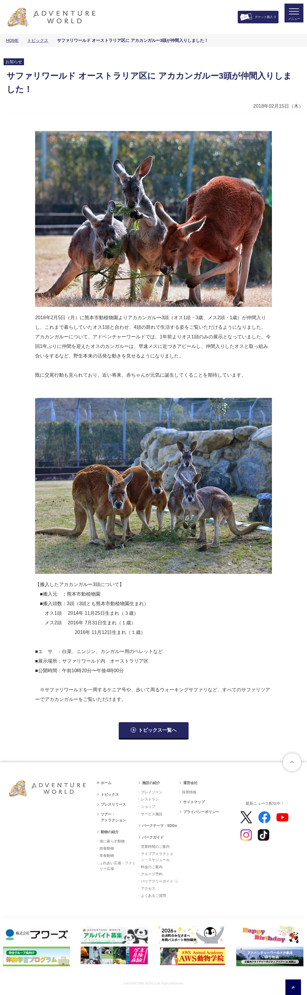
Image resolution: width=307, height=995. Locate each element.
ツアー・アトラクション (113, 817)
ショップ (148, 806)
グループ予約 (151, 874)
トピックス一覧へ (157, 730)
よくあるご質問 (153, 896)
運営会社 (190, 783)
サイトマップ (194, 802)
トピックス (37, 40)
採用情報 (189, 792)
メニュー (290, 22)
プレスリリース (113, 804)
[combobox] (293, 987)
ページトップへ (292, 762)
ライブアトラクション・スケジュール (157, 857)
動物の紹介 (110, 832)
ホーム (106, 783)
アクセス (148, 888)
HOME (12, 40)
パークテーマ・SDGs (159, 826)
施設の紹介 (151, 783)
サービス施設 (151, 814)
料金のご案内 (151, 867)
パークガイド (153, 837)
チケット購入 (264, 17)
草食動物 (107, 855)
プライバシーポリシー (201, 812)
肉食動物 (107, 848)
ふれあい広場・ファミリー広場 (118, 866)
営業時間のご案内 (155, 847)
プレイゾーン (151, 792)
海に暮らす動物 (112, 841)
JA (293, 987)
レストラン (150, 799)
